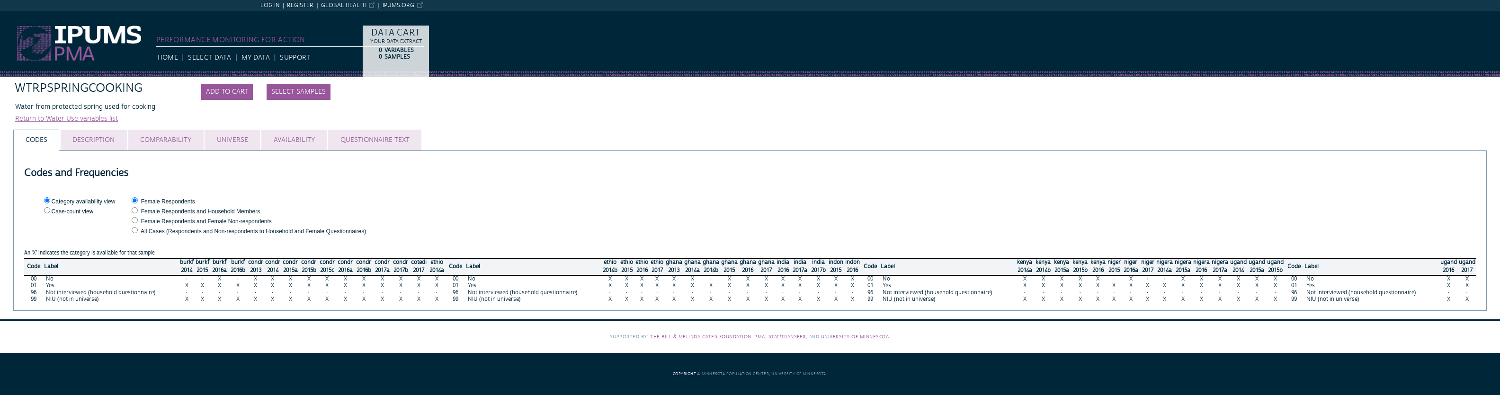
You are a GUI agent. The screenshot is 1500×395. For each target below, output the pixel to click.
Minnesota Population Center (735, 374)
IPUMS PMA (18, 15)
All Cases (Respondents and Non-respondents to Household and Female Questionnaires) (253, 231)
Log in (270, 5)
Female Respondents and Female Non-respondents (206, 221)
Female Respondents (168, 201)
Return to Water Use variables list (66, 118)
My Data (255, 57)
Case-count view (73, 211)
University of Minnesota (855, 337)
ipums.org (398, 5)
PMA (759, 337)
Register (300, 5)
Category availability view (84, 201)
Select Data (209, 57)
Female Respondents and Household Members (200, 211)
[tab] (36, 140)
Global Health (343, 5)
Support (295, 57)
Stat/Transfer (787, 337)
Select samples (298, 92)
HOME (168, 57)
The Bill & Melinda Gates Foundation (700, 337)
